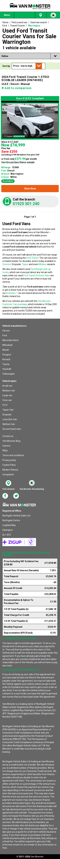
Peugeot (6, 354)
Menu (7, 15)
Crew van (7, 400)
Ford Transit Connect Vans (36, 275)
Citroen (6, 330)
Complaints (8, 474)
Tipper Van (7, 409)
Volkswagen (8, 374)
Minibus (42, 264)
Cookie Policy (9, 465)
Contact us (7, 436)
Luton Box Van (9, 419)
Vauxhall (6, 369)
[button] (30, 188)
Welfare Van (8, 424)
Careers (6, 445)
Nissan (5, 350)
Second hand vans (11, 429)
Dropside (6, 414)
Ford (4, 335)
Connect (6, 264)
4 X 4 (4, 405)
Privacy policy (9, 460)
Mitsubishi (7, 345)
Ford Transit (32, 258)
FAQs (5, 450)
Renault (6, 359)
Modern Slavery (10, 469)
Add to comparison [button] (17, 88)
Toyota (5, 364)
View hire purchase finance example (18, 162)
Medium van (8, 390)
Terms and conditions (13, 455)
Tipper (25, 264)
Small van (7, 385)
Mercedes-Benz (10, 340)
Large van (7, 395)
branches (11, 293)
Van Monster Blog (11, 441)
